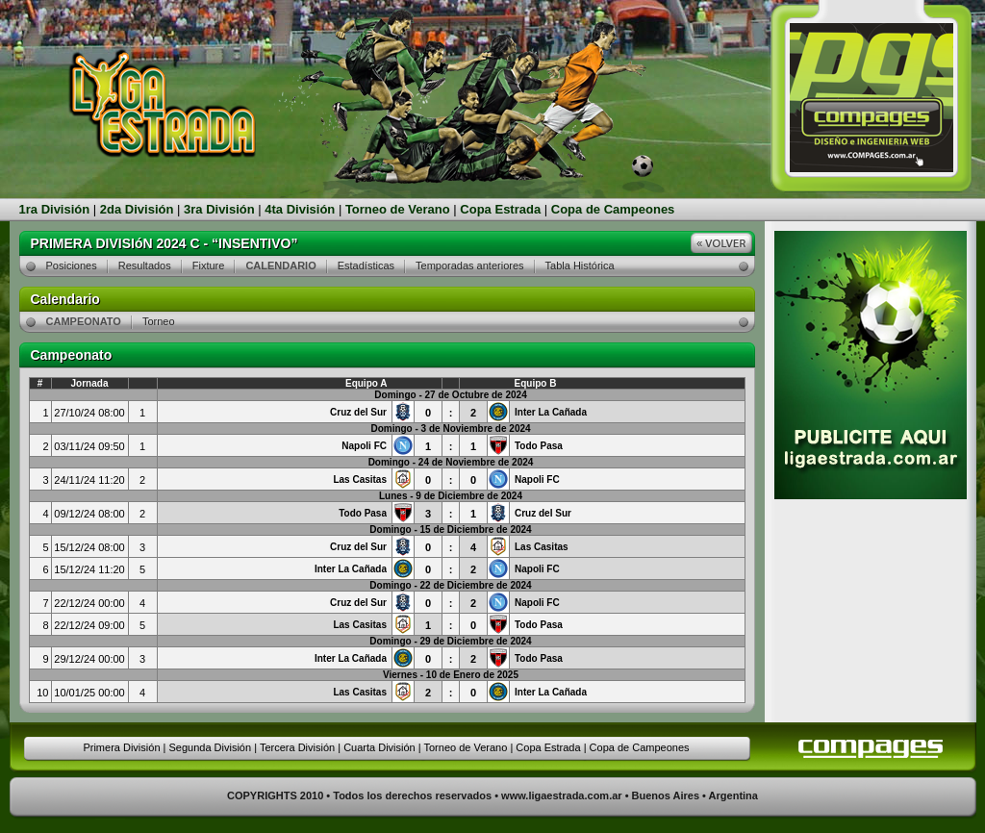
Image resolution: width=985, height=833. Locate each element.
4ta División (300, 209)
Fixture (208, 265)
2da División (137, 209)
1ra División (54, 209)
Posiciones (71, 265)
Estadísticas (366, 265)
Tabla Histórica (580, 265)
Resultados (144, 265)
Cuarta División (379, 747)
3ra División (219, 209)
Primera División (121, 747)
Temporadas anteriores (470, 265)
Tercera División (297, 747)
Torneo (158, 321)
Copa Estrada (500, 209)
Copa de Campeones (613, 209)
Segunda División (209, 747)
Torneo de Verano (397, 209)
